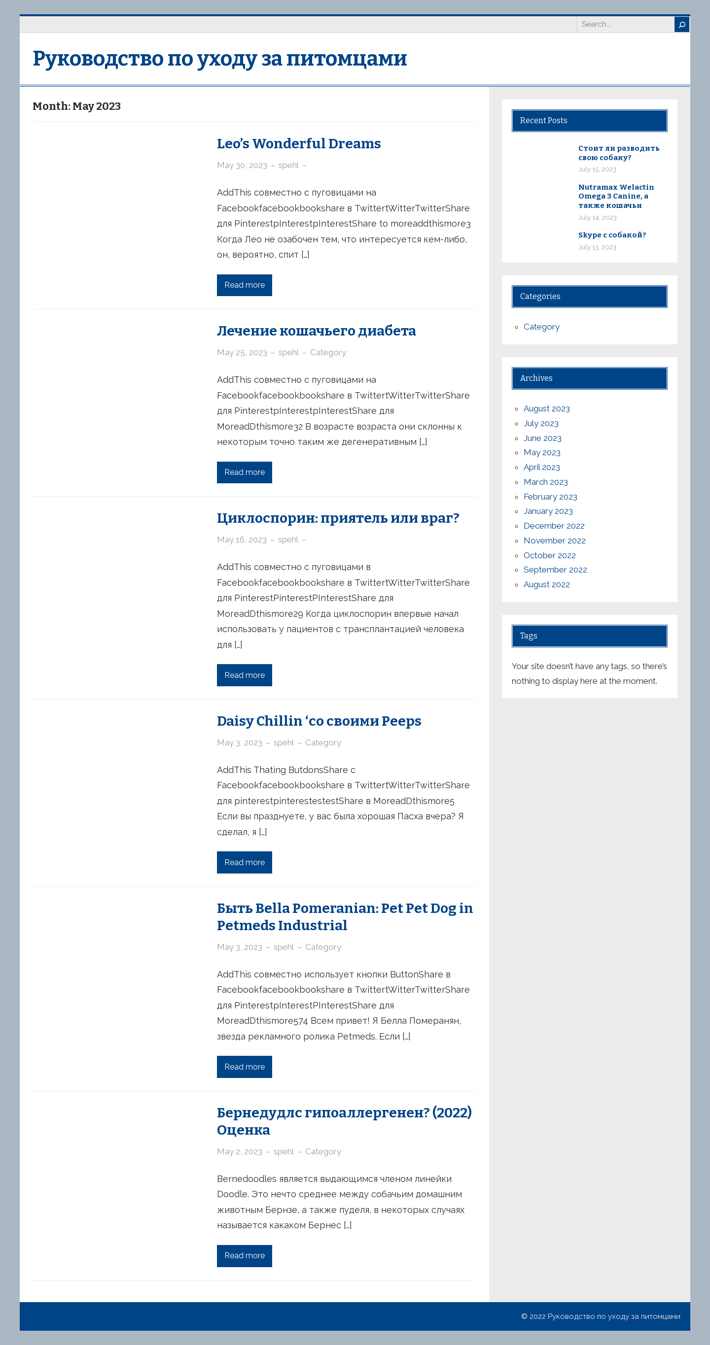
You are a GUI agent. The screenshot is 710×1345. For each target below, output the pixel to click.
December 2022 (554, 526)
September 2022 (555, 569)
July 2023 (541, 423)
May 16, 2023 (242, 539)
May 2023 (542, 452)
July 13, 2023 (597, 247)
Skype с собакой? (612, 235)
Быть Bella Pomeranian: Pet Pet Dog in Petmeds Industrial (345, 917)
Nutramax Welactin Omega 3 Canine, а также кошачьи (616, 196)
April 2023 (542, 467)
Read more (244, 285)
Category (328, 352)
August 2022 (547, 584)
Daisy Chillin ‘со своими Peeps (319, 721)
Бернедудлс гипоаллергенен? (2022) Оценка (344, 1121)
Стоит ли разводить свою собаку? (619, 153)
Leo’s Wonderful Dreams (299, 143)
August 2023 (547, 408)
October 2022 (550, 555)
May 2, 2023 (239, 1151)
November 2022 (555, 540)
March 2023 (546, 482)
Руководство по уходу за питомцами (220, 58)
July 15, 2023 (597, 169)
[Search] (681, 24)
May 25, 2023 (242, 352)
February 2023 (550, 497)
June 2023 (543, 438)
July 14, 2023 (597, 217)
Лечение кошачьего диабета (316, 331)
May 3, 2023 (239, 742)
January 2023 (548, 511)
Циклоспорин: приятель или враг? (338, 518)
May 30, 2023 (242, 165)
